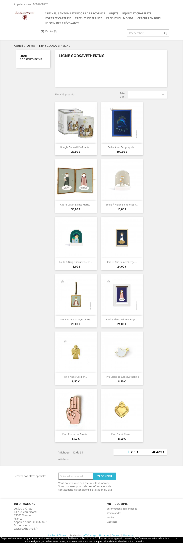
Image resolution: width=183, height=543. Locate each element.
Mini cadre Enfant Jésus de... (75, 319)
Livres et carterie (58, 18)
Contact (116, 535)
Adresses (112, 521)
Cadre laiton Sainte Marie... (75, 204)
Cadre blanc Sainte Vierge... (121, 319)
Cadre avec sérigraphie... (122, 147)
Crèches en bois (149, 18)
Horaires (104, 535)
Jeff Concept (89, 535)
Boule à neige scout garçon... (75, 262)
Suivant (159, 452)
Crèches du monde (119, 18)
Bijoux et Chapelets (136, 13)
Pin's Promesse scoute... (75, 434)
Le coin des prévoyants (62, 23)
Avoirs (110, 517)
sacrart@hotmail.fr (26, 528)
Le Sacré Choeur (57, 535)
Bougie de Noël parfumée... (75, 147)
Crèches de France (88, 18)
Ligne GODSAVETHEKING (31, 57)
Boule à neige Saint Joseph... (122, 204)
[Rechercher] (148, 32)
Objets (113, 13)
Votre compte (117, 504)
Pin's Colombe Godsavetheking (122, 376)
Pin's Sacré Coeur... (121, 434)
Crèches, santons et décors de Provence (75, 13)
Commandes (114, 513)
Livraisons (129, 535)
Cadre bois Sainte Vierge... (122, 262)
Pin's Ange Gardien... (75, 376)
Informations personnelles (122, 508)
